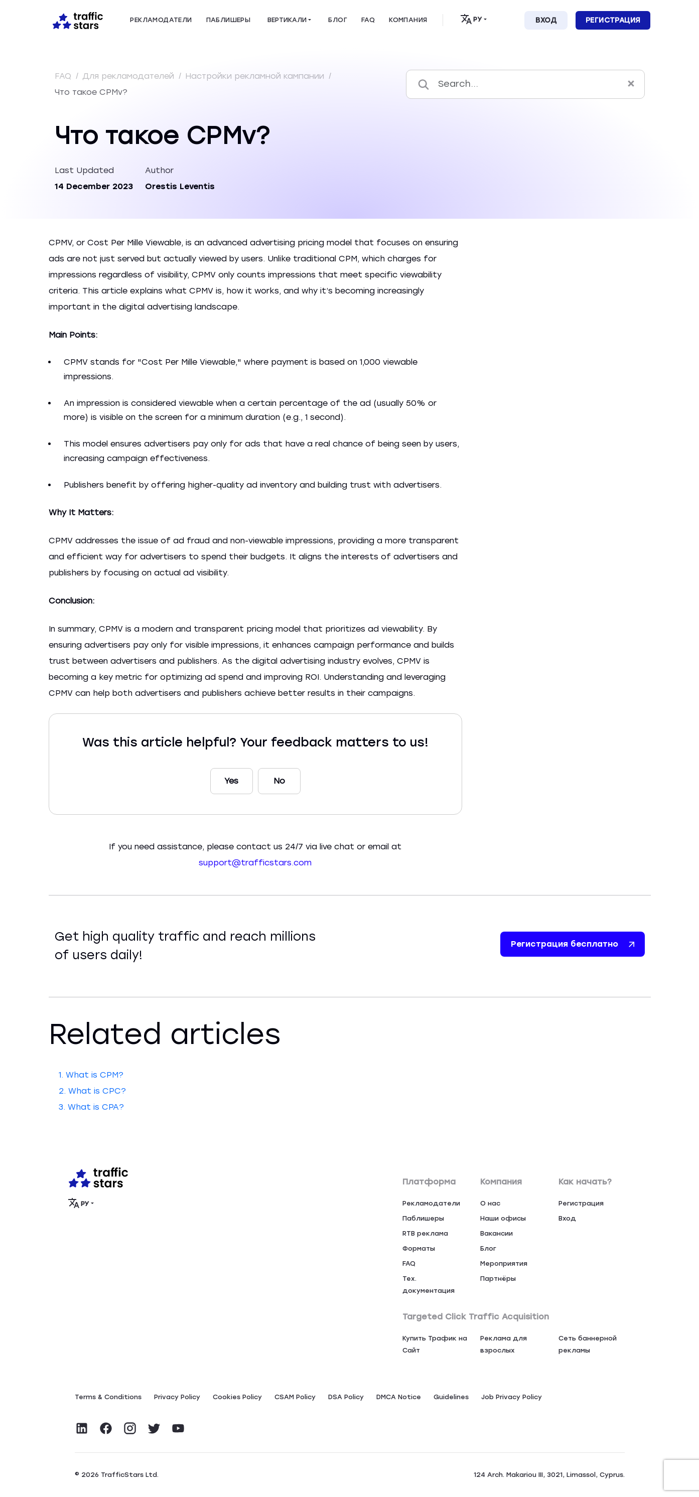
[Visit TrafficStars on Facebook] (106, 1428)
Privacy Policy (177, 1397)
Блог (488, 1248)
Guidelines (451, 1397)
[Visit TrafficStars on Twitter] (154, 1428)
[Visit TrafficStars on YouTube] (178, 1428)
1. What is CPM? (91, 1075)
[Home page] (76, 19)
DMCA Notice (398, 1397)
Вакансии (496, 1233)
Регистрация (613, 20)
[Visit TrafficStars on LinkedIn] (82, 1428)
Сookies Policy (237, 1397)
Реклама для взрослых (503, 1344)
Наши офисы (503, 1218)
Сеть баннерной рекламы (587, 1344)
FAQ (64, 76)
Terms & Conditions (108, 1397)
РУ (471, 19)
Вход (545, 20)
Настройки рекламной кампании (256, 76)
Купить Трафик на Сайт (434, 1344)
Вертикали (287, 20)
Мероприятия (503, 1263)
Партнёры (498, 1278)
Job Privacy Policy (511, 1397)
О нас (490, 1203)
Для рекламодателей (129, 76)
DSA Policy (346, 1397)
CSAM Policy (295, 1397)
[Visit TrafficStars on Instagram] (130, 1428)
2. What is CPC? (92, 1091)
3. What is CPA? (91, 1107)
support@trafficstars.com (255, 862)
